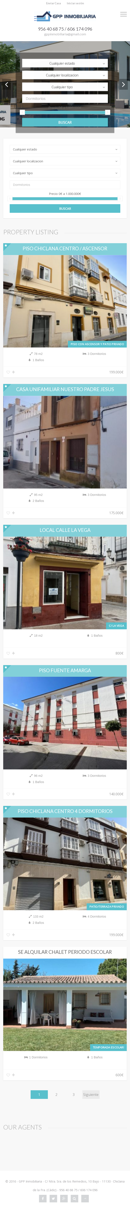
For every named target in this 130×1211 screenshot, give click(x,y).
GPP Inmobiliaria (30, 1181)
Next (123, 84)
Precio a (65, 109)
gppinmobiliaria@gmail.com (65, 34)
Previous (6, 84)
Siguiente (91, 1095)
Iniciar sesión (75, 3)
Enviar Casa (53, 3)
